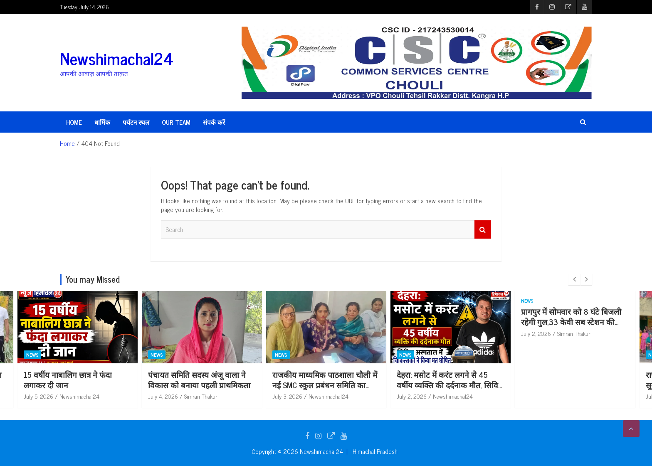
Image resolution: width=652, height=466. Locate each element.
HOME (74, 122)
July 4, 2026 (163, 396)
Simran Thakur (200, 396)
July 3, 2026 (287, 396)
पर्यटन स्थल (136, 122)
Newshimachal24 (116, 58)
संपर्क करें (214, 122)
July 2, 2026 (412, 396)
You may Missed (93, 279)
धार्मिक (102, 122)
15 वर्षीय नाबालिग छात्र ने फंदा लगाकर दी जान (68, 379)
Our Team (176, 122)
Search (482, 229)
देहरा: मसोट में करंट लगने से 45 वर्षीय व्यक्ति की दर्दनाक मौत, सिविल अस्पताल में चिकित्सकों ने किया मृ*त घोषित (450, 390)
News (32, 354)
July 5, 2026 (38, 396)
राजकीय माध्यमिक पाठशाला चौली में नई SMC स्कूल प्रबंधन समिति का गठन (324, 384)
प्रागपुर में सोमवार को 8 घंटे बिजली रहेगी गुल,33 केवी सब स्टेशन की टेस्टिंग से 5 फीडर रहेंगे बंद (571, 321)
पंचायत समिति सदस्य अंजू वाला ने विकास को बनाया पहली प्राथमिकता (199, 379)
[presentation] (574, 279)
